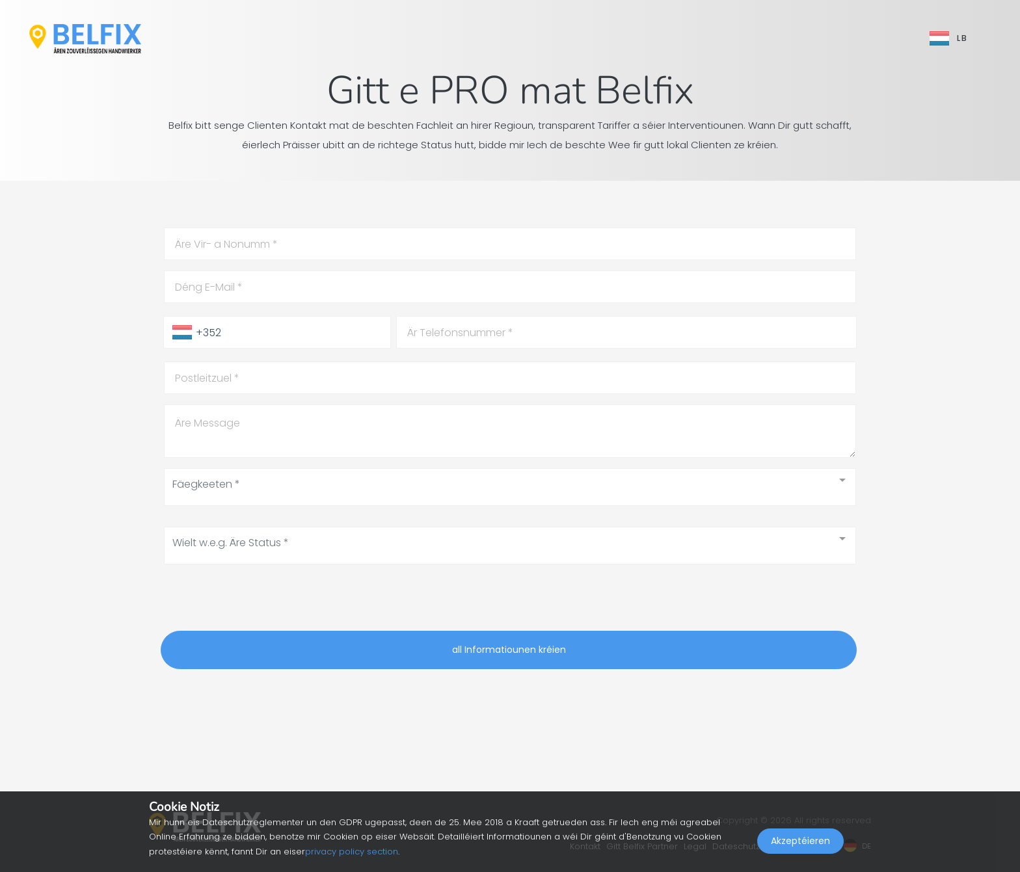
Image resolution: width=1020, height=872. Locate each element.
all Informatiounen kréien (509, 649)
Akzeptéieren (800, 843)
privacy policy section (351, 851)
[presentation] (259, 600)
